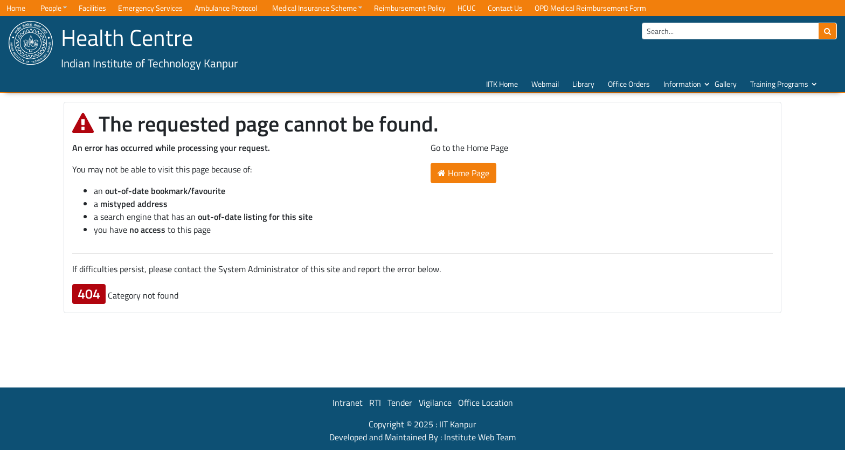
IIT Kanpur (457, 424)
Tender (399, 402)
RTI (375, 402)
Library (583, 83)
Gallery (726, 83)
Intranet (348, 402)
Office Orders (629, 83)
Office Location (485, 402)
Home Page (463, 173)
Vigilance (435, 402)
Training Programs (779, 83)
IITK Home (502, 83)
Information (682, 83)
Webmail (545, 83)
